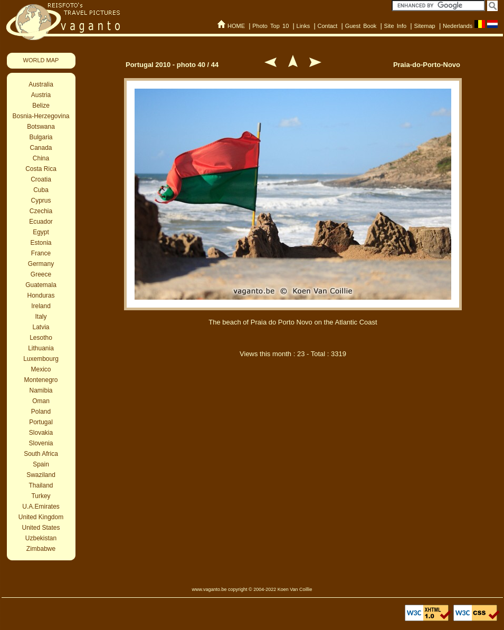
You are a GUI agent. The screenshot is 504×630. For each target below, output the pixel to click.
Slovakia (41, 432)
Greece (41, 274)
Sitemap (424, 26)
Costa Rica (40, 169)
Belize (41, 105)
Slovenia (40, 443)
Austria (41, 95)
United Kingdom (40, 517)
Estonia (40, 242)
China (41, 158)
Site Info (395, 26)
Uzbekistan (40, 538)
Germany (41, 264)
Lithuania (41, 348)
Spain (41, 464)
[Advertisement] (293, 458)
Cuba (41, 190)
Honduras (40, 295)
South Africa (41, 453)
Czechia (41, 211)
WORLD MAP (41, 60)
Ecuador (41, 221)
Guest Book (361, 26)
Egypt (41, 232)
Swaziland (40, 475)
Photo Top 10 (270, 26)
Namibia (40, 390)
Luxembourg (41, 358)
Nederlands (457, 26)
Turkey (40, 496)
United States (41, 527)
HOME (236, 26)
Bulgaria (40, 137)
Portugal (41, 422)
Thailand (40, 485)
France (41, 253)
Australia (40, 84)
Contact (327, 26)
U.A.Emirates (41, 506)
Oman (41, 401)
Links (303, 26)
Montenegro (41, 380)
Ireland (41, 306)
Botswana (41, 126)
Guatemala (40, 285)
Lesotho (41, 337)
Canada (41, 147)
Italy (40, 316)
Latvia (40, 327)
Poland (41, 411)
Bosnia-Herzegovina (40, 116)
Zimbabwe (40, 548)
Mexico (41, 369)
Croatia (41, 179)
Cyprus (41, 200)
